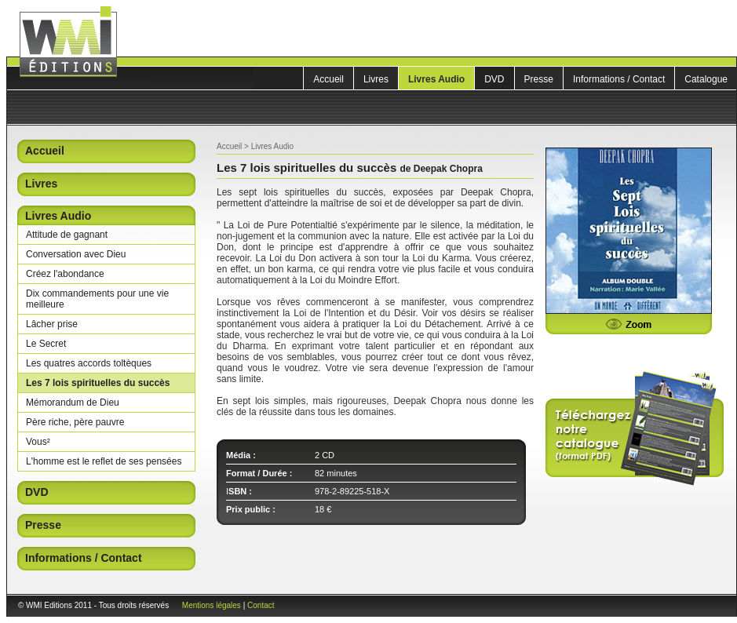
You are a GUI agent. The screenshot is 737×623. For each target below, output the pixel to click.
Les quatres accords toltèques (88, 363)
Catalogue (706, 79)
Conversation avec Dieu (76, 254)
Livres (376, 79)
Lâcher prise (52, 324)
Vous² (38, 441)
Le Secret (46, 343)
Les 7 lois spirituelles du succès (98, 382)
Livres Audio (436, 79)
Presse (538, 79)
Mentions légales (211, 605)
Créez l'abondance (65, 273)
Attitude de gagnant (67, 234)
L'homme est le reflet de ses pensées (103, 461)
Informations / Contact (619, 79)
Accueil (328, 79)
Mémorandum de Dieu (72, 402)
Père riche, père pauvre (75, 422)
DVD (494, 79)
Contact (260, 605)
